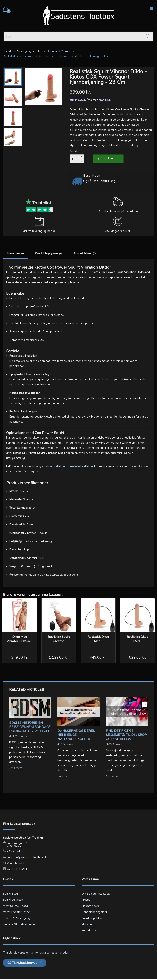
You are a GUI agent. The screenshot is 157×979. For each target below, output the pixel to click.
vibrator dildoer (55, 466)
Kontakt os (89, 930)
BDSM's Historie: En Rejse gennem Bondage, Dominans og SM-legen (30, 727)
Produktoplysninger (49, 253)
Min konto (88, 924)
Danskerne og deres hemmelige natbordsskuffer (76, 735)
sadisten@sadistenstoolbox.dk (26, 857)
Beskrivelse (15, 253)
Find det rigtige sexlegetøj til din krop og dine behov (126, 735)
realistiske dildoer (82, 466)
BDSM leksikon (13, 900)
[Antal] (74, 158)
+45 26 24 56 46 (17, 851)
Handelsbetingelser (94, 912)
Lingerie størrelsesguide (19, 924)
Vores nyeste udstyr (16, 912)
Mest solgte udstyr (15, 906)
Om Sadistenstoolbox (96, 894)
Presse (86, 900)
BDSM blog (10, 894)
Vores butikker (16, 863)
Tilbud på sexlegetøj (16, 918)
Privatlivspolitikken (94, 918)
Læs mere (15, 768)
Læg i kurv (108, 159)
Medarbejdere (91, 906)
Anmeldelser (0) (85, 253)
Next (144, 704)
